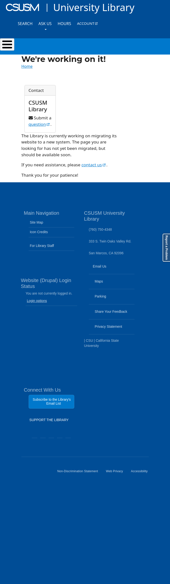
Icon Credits (39, 232)
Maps (107, 284)
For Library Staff (42, 246)
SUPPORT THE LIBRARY (49, 421)
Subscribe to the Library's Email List (52, 401)
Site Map (36, 222)
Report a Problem (166, 247)
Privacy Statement (112, 330)
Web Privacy (116, 473)
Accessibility (141, 473)
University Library (93, 7)
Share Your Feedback (108, 311)
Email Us (112, 269)
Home (27, 66)
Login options (37, 301)
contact (93, 165)
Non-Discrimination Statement (79, 473)
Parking (108, 299)
